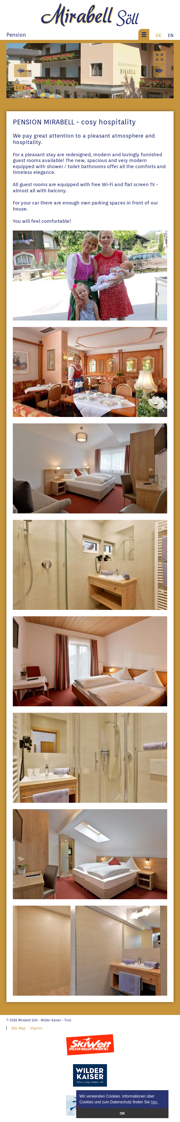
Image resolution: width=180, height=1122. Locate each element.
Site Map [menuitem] (18, 1028)
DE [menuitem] (158, 35)
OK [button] (122, 1113)
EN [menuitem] (171, 35)
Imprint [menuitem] (36, 1028)
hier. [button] (154, 1102)
